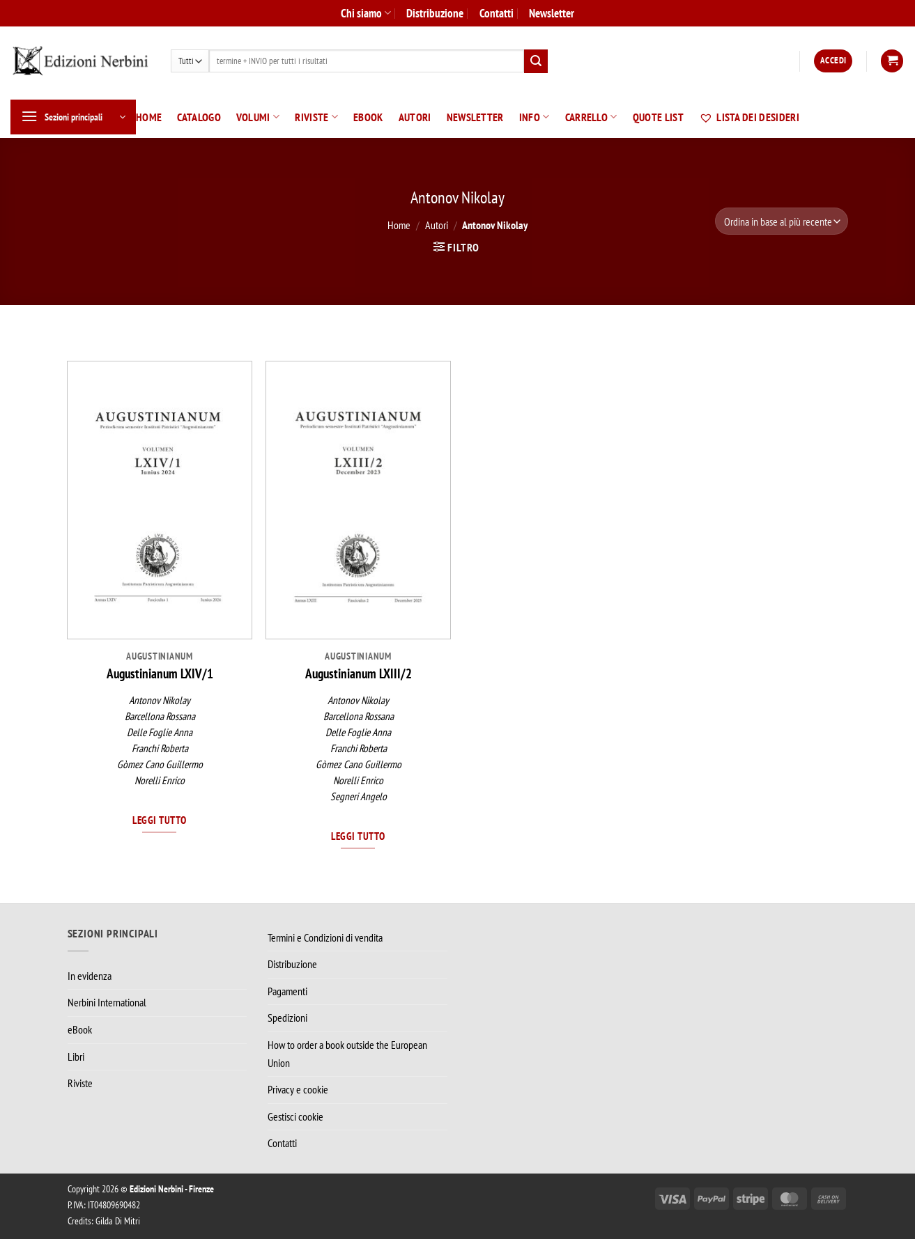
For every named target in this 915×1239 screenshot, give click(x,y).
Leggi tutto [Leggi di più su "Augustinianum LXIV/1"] (159, 820)
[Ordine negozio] (781, 221)
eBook (368, 117)
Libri (76, 1056)
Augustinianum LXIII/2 (358, 673)
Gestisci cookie (295, 1116)
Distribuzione (434, 13)
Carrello (591, 117)
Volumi (257, 117)
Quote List (658, 117)
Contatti (496, 13)
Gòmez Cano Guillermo (160, 764)
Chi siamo (366, 13)
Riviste (316, 117)
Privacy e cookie (298, 1089)
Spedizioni (287, 1017)
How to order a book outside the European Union (347, 1054)
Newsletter (551, 13)
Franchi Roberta (160, 748)
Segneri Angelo (358, 796)
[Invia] (536, 61)
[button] (833, 60)
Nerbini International (107, 1002)
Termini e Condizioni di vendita (325, 937)
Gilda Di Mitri (117, 1220)
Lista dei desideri (749, 117)
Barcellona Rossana (160, 716)
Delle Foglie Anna (159, 732)
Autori (415, 117)
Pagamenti (287, 991)
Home (149, 117)
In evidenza (90, 976)
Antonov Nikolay (159, 700)
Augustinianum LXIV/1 (160, 673)
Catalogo (199, 117)
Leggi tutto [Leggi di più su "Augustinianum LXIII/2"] (358, 836)
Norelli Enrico (159, 780)
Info (534, 117)
